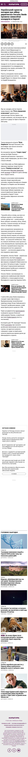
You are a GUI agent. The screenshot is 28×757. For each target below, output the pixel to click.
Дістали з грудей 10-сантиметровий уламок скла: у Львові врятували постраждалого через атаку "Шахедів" (13, 454)
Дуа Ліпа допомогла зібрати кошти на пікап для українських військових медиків (13, 469)
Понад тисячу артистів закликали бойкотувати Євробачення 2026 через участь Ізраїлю (13, 439)
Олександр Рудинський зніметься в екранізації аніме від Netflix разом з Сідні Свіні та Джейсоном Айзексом (14, 694)
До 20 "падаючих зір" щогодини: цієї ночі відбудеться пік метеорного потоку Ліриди (14, 446)
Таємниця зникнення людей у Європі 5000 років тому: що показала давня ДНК (12, 554)
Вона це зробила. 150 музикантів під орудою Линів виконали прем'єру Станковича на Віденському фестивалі (19, 289)
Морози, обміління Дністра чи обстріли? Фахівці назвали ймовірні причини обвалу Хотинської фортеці (12, 582)
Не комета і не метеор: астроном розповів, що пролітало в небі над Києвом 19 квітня (14, 610)
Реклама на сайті (6, 723)
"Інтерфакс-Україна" (19, 740)
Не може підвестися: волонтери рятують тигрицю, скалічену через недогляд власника (12, 638)
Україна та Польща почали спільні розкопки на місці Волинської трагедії (13, 432)
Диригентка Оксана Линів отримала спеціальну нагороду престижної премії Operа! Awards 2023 (18, 344)
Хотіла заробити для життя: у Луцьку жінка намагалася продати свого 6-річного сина (12, 666)
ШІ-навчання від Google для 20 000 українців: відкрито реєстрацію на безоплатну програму (13, 462)
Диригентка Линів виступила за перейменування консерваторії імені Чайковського (17, 207)
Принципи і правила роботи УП (14, 727)
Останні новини (8, 428)
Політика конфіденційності (19, 723)
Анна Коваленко (5, 21)
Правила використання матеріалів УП (14, 725)
